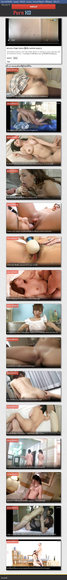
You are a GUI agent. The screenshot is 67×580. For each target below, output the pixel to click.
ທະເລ (15, 58)
